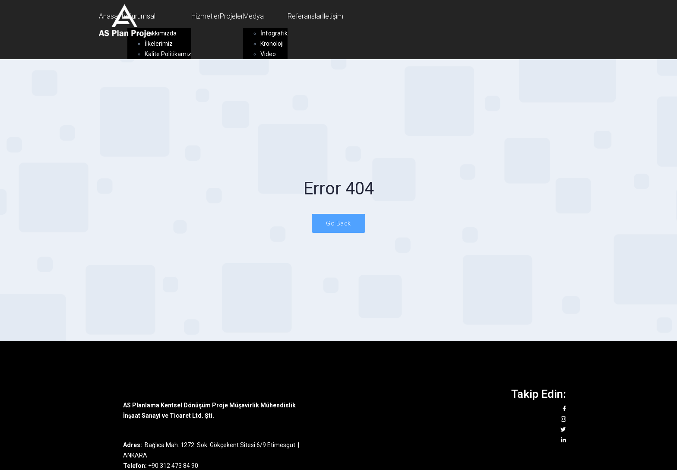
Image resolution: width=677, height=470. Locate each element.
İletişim (332, 16)
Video (268, 54)
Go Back (338, 223)
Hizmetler (205, 16)
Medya (253, 16)
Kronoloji (272, 43)
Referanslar (305, 16)
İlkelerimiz (159, 43)
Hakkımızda (161, 33)
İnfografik (274, 33)
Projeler (231, 16)
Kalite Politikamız (168, 54)
